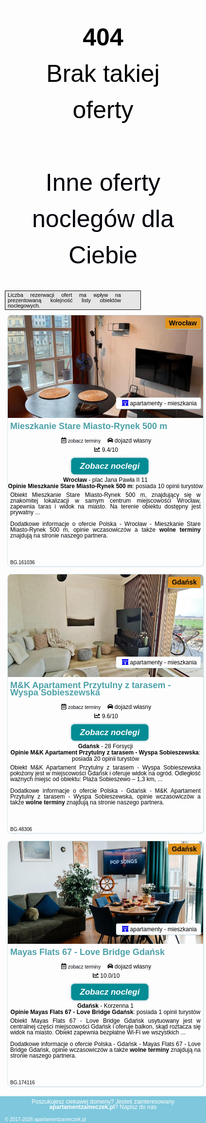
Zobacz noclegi (110, 466)
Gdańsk (184, 582)
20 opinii (105, 758)
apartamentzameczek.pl (60, 1119)
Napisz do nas (138, 1107)
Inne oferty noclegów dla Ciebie (103, 219)
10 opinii (169, 486)
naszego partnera (83, 535)
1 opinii (167, 1012)
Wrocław (183, 323)
